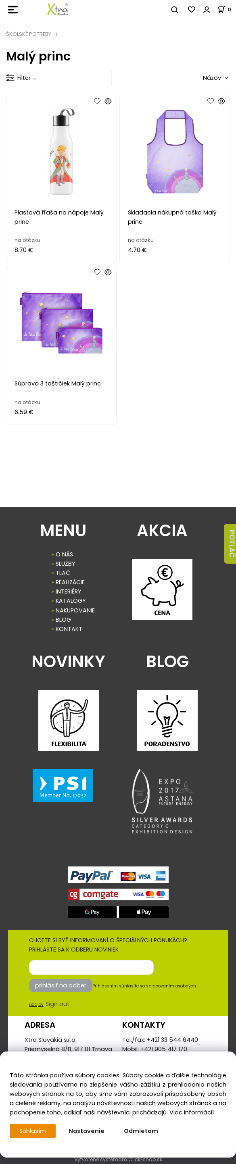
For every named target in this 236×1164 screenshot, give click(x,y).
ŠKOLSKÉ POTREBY (28, 34)
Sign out (57, 1004)
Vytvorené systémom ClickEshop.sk (118, 1159)
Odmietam (141, 1131)
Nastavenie (86, 1131)
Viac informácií (191, 1112)
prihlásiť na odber (60, 985)
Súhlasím (32, 1131)
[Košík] (226, 9)
